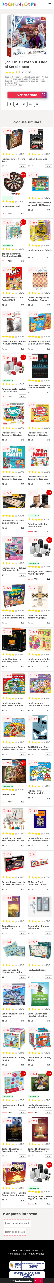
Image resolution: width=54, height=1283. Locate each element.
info (22, 166)
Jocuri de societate (15, 1231)
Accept (38, 1280)
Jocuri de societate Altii (17, 1223)
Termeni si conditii (20, 1250)
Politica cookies (36, 1253)
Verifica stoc (32, 95)
